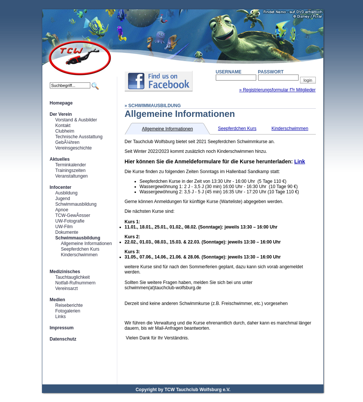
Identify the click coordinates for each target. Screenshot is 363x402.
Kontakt (63, 125)
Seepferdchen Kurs (80, 249)
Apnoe (62, 209)
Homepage (61, 103)
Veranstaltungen (71, 176)
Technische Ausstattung (79, 136)
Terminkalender (70, 164)
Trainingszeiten (70, 170)
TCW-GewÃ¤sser (72, 215)
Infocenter (61, 187)
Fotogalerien (68, 311)
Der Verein (61, 114)
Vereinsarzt (66, 288)
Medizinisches (65, 271)
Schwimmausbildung (76, 204)
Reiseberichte (69, 305)
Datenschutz (63, 339)
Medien (57, 299)
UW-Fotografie (70, 221)
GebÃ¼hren (67, 142)
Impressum (62, 327)
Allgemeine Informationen (86, 243)
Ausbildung (66, 193)
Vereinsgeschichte (73, 148)
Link (299, 161)
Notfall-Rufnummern (75, 282)
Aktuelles (60, 159)
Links (60, 316)
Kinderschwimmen (79, 254)
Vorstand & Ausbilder (76, 120)
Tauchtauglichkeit (72, 277)
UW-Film (64, 226)
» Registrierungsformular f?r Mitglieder (277, 90)
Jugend (62, 198)
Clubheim (65, 131)
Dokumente (66, 232)
